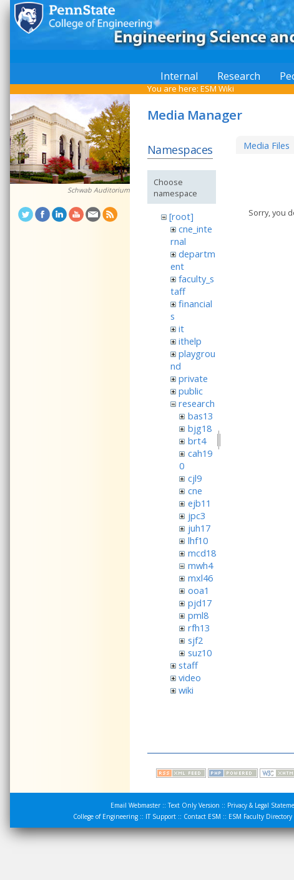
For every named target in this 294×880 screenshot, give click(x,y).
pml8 (198, 615)
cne (195, 490)
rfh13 (199, 627)
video (190, 677)
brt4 (197, 440)
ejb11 (199, 503)
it (181, 328)
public (191, 391)
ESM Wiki (217, 88)
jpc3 (196, 515)
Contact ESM (202, 816)
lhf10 (198, 540)
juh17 (199, 528)
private (193, 378)
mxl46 (200, 578)
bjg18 (200, 428)
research (197, 403)
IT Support (160, 816)
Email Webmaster (135, 805)
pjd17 (200, 602)
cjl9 (195, 478)
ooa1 (198, 590)
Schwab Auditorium (98, 190)
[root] (181, 216)
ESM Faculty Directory (260, 816)
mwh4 (200, 565)
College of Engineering (105, 816)
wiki (186, 690)
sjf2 (195, 640)
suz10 (200, 652)
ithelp (190, 341)
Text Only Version (194, 805)
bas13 (200, 415)
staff (188, 665)
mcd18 (202, 553)
